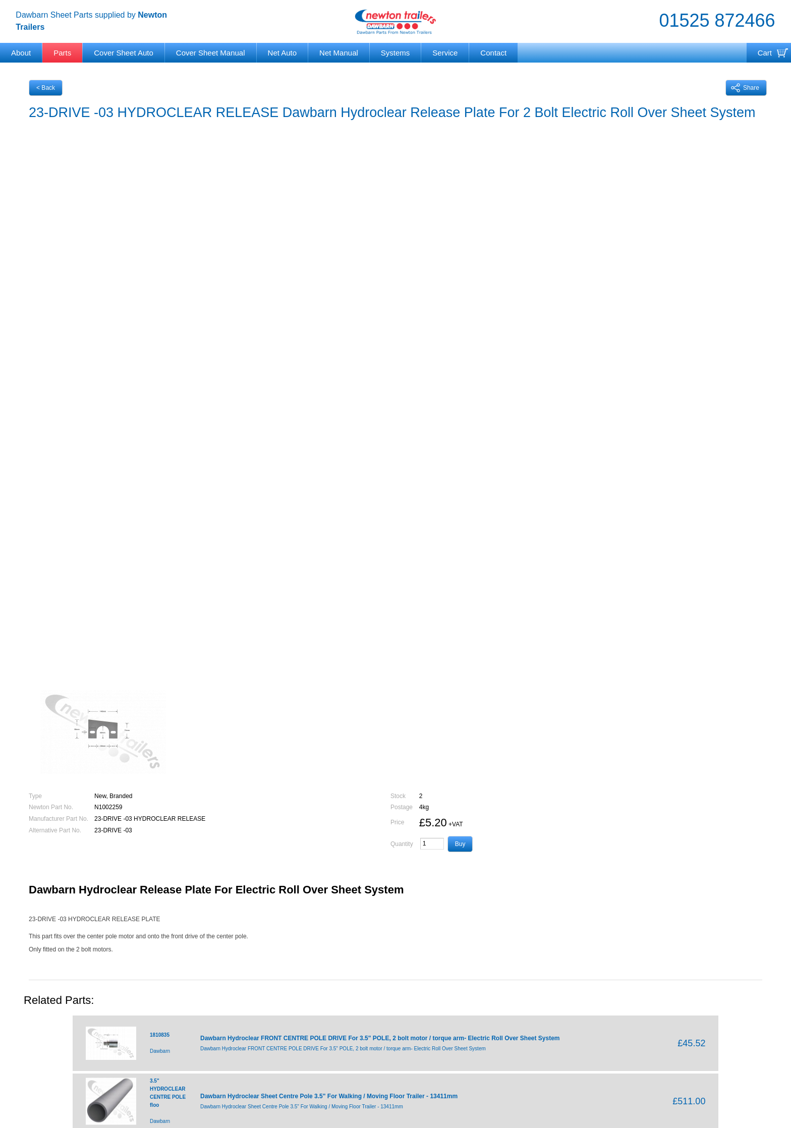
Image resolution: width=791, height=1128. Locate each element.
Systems (395, 52)
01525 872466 (717, 20)
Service (445, 52)
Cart (765, 52)
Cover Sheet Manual (210, 52)
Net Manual (338, 52)
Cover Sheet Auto (123, 52)
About (21, 52)
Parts (62, 52)
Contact (493, 52)
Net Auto (282, 52)
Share (745, 87)
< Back (45, 87)
